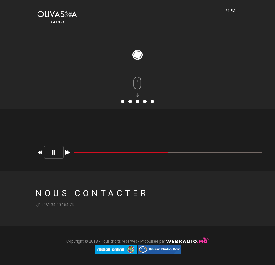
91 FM (230, 11)
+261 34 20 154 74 (57, 205)
